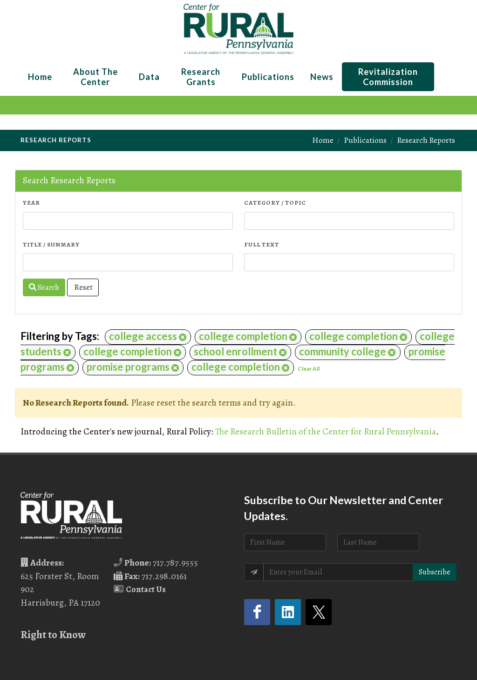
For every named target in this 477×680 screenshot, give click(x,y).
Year (31, 203)
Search (44, 287)
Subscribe (434, 572)
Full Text (261, 244)
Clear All (309, 368)
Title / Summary (51, 244)
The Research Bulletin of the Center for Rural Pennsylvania (325, 431)
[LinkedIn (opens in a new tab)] (288, 612)
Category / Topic (275, 203)
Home (323, 140)
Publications (365, 140)
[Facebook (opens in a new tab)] (257, 612)
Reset (83, 287)
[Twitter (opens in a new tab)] (319, 612)
